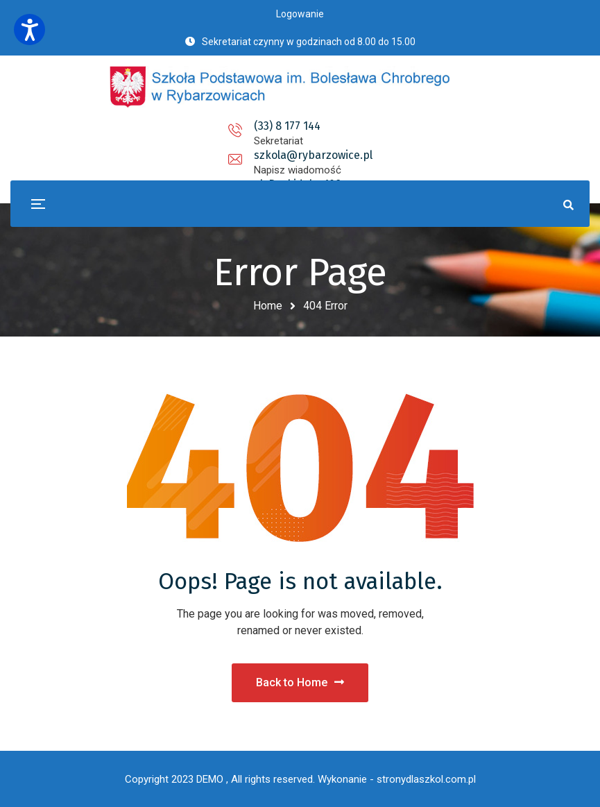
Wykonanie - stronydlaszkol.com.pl (397, 779)
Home (267, 305)
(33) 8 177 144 (165, 126)
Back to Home (300, 682)
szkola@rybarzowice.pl (300, 126)
